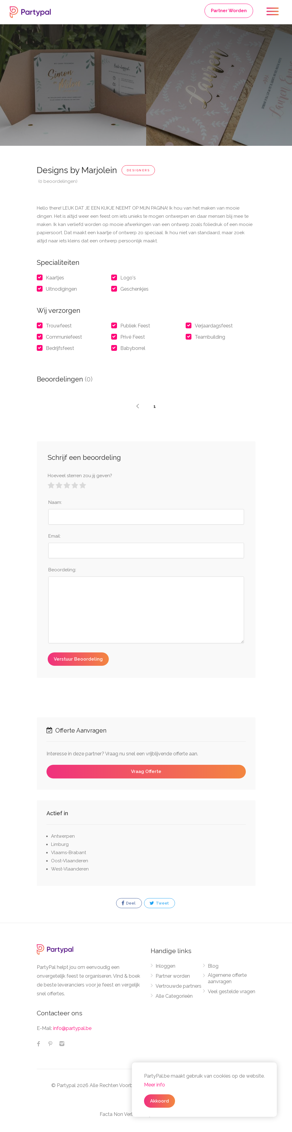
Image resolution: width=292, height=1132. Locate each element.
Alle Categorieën (174, 996)
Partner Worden (229, 10)
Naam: (55, 502)
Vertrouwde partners (178, 986)
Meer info (154, 1085)
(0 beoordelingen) (57, 181)
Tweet (159, 903)
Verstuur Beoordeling (78, 659)
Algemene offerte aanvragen (227, 978)
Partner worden (173, 976)
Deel (129, 903)
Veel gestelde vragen (231, 991)
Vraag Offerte (146, 771)
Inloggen (165, 966)
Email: (54, 536)
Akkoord (159, 1101)
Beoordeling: (62, 570)
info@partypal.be (72, 1028)
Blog (213, 966)
